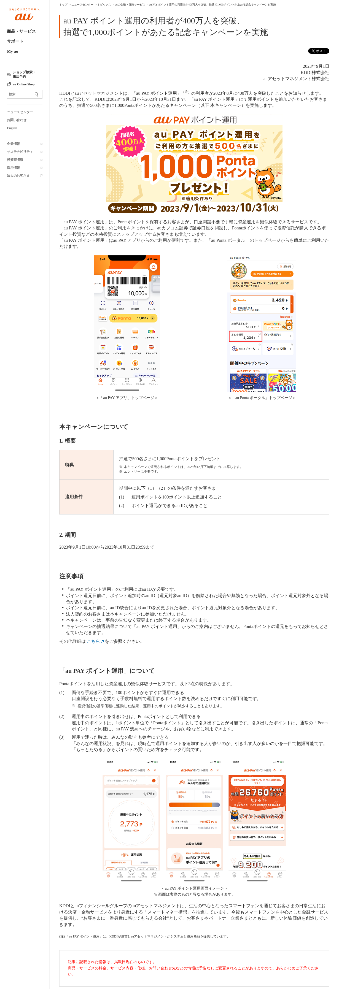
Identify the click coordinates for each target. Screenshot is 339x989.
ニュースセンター (20, 112)
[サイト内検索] (24, 94)
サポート (15, 41)
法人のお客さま (18, 176)
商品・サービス (21, 31)
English (12, 128)
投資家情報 (15, 160)
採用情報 (13, 168)
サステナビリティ (20, 152)
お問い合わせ (16, 120)
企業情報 (13, 144)
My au (12, 51)
